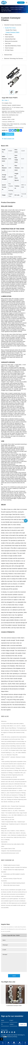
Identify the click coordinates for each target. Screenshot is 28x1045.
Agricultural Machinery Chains (13, 45)
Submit (14, 975)
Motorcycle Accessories (11, 41)
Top (25, 1043)
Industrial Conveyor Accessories (16, 7)
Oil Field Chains (9, 50)
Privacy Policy (4, 1030)
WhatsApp (19, 1043)
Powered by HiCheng (12, 1036)
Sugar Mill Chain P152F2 (6, 10)
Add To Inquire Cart (9, 138)
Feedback (14, 1043)
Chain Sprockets (9, 36)
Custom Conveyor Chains (16, 9)
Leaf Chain (8, 43)
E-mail (8, 1043)
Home (2, 7)
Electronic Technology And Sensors (13, 58)
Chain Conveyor (9, 48)
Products (7, 7)
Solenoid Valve (8, 54)
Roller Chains (8, 34)
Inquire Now (9, 134)
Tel (2, 1043)
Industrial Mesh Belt (10, 39)
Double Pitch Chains (5, 9)
